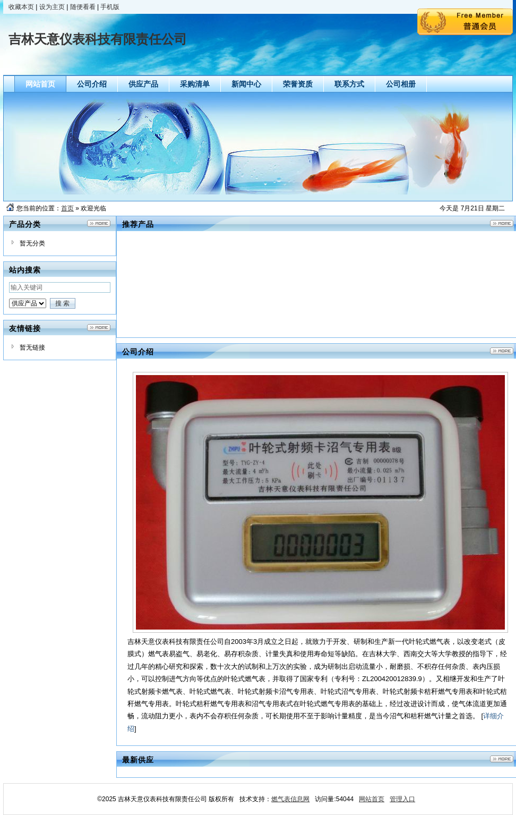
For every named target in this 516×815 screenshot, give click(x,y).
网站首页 (371, 799)
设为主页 (52, 7)
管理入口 (402, 799)
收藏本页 (21, 7)
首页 (67, 208)
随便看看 (83, 7)
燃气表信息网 (290, 799)
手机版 (109, 7)
